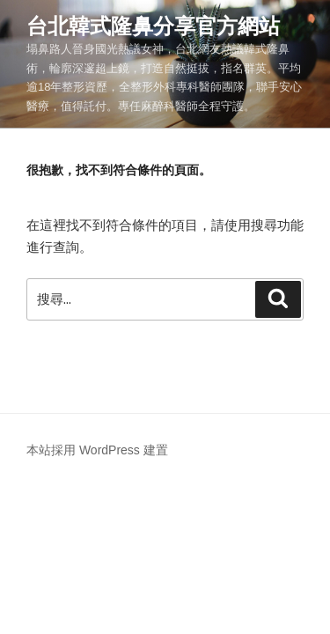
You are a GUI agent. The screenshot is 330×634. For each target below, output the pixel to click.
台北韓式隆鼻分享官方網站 (153, 26)
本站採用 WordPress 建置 (97, 450)
